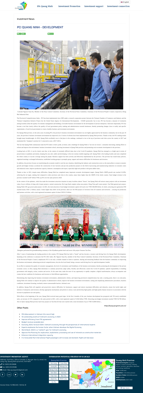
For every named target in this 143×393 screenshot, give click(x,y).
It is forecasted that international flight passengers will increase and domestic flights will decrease (58, 338)
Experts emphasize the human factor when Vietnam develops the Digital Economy (52, 327)
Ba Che (63, 376)
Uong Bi (54, 366)
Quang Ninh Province (59, 360)
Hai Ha (63, 372)
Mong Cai (63, 366)
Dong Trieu (54, 369)
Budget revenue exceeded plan (33, 322)
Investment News (25, 19)
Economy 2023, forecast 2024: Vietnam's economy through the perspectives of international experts (58, 324)
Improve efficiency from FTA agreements (36, 319)
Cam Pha (63, 363)
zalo (9, 374)
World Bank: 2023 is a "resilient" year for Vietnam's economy (44, 330)
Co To (54, 382)
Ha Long (54, 363)
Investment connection (118, 6)
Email (50, 34)
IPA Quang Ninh (45, 6)
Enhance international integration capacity (37, 335)
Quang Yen (64, 369)
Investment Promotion (69, 6)
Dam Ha (54, 379)
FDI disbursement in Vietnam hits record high (38, 314)
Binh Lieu (63, 379)
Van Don (54, 372)
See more (125, 388)
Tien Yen (54, 376)
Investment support (93, 6)
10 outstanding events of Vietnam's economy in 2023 (41, 317)
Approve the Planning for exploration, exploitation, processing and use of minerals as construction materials (61, 332)
